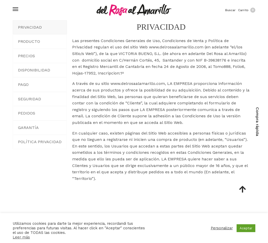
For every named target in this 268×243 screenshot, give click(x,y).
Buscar (230, 10)
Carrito (246, 10)
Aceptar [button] (246, 228)
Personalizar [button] (222, 228)
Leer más (21, 237)
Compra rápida (257, 121)
